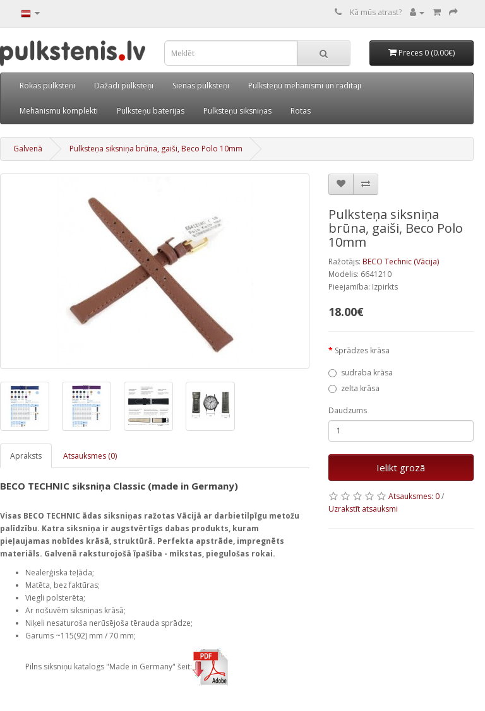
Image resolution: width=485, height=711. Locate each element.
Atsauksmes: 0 (414, 496)
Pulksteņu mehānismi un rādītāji (304, 85)
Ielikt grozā (400, 467)
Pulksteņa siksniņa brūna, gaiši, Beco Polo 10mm (155, 148)
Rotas (300, 110)
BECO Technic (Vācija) (400, 261)
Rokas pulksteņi (47, 85)
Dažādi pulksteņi (123, 85)
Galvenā (27, 148)
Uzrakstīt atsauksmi (363, 508)
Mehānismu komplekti (59, 110)
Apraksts (26, 455)
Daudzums (347, 410)
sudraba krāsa (360, 372)
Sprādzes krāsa (362, 350)
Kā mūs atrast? (376, 12)
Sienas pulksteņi (200, 85)
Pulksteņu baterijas (150, 110)
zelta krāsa (354, 388)
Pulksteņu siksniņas (237, 110)
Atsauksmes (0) (90, 455)
